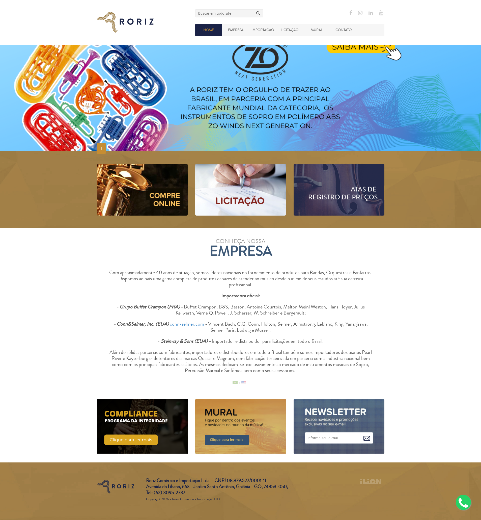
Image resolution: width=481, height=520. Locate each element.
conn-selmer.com (187, 324)
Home (208, 30)
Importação (262, 30)
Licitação (289, 30)
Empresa (235, 30)
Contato (343, 30)
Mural (317, 30)
